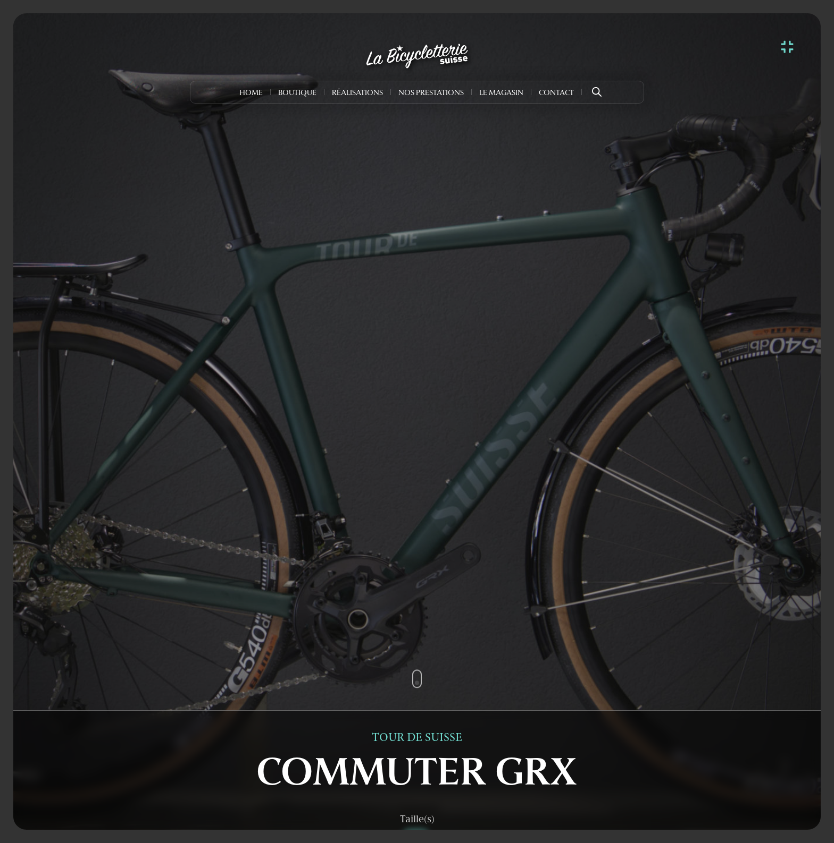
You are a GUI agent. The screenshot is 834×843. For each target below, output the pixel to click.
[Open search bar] (596, 88)
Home (251, 93)
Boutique (297, 93)
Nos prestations (431, 93)
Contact (556, 93)
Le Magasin (501, 93)
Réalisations (357, 93)
